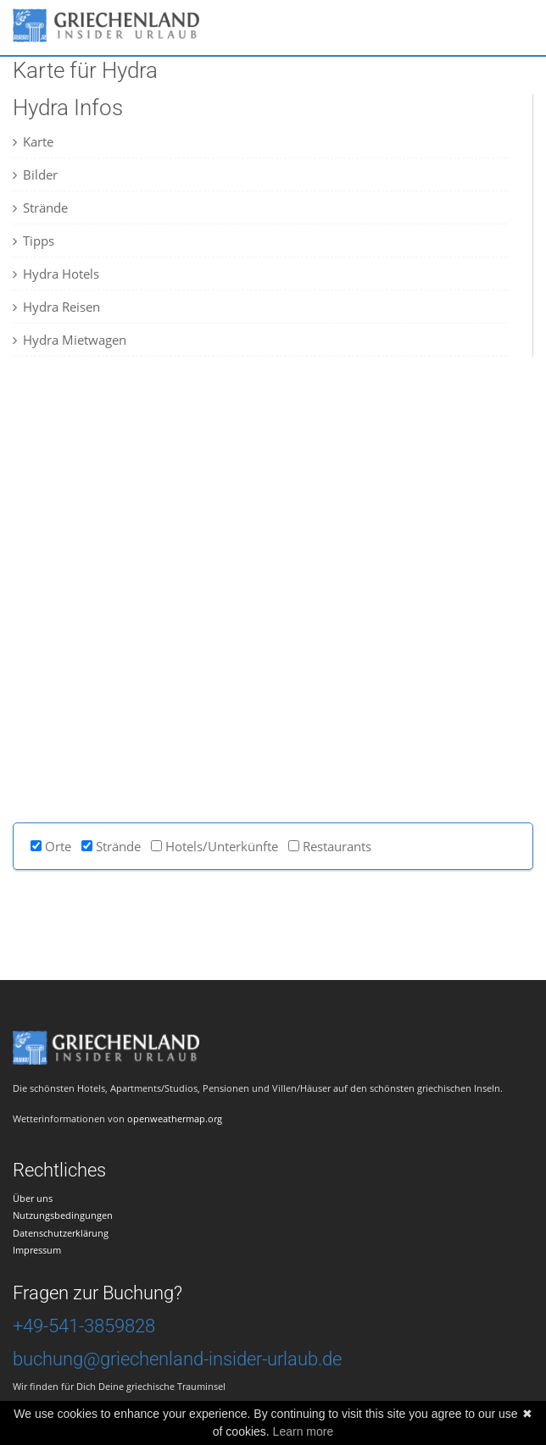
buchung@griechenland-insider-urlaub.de (177, 1359)
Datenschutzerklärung (61, 1232)
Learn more (303, 1431)
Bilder (35, 174)
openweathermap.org (174, 1118)
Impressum (37, 1249)
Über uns (33, 1198)
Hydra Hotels (56, 273)
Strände (40, 207)
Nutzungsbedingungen (63, 1215)
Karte (33, 141)
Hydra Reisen (56, 306)
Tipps (33, 240)
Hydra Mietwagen (69, 339)
